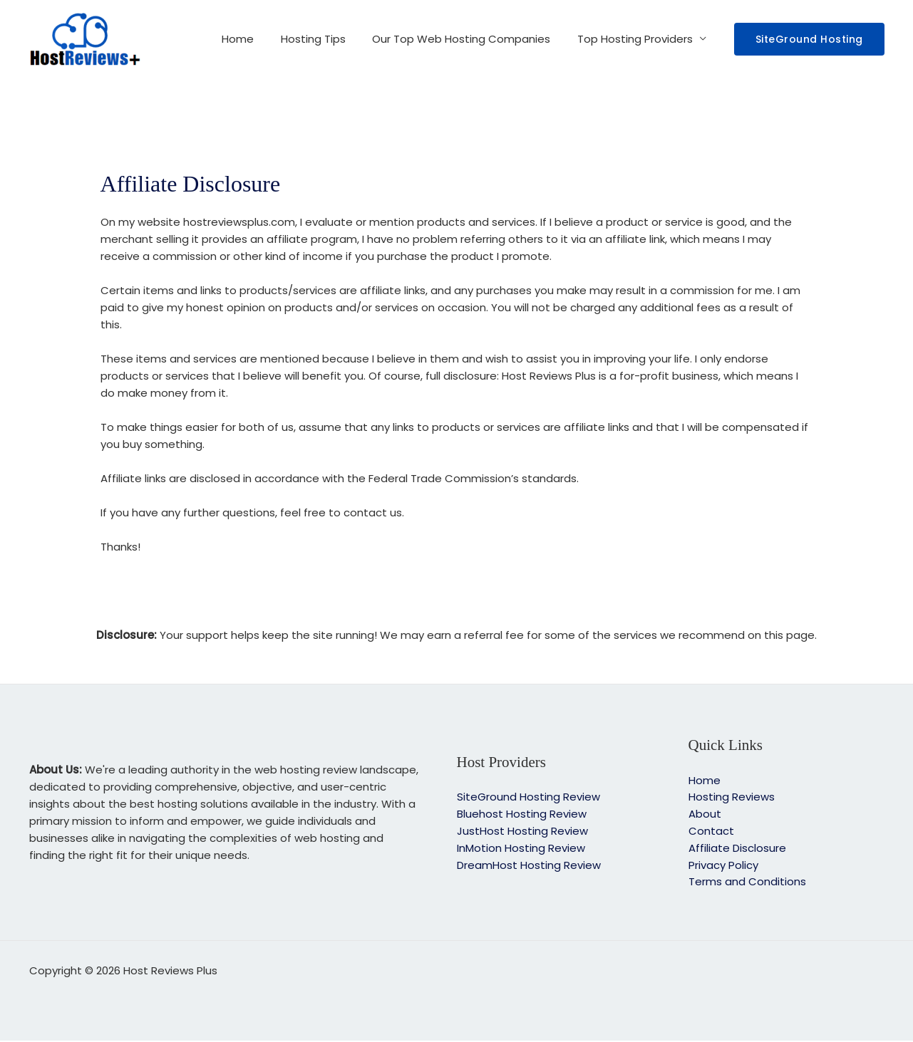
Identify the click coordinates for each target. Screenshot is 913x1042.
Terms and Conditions (747, 882)
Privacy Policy (723, 865)
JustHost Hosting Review (522, 831)
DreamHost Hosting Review (529, 865)
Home (257, 38)
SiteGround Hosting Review (528, 797)
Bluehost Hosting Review (522, 814)
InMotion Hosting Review (521, 848)
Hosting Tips (326, 38)
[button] (809, 39)
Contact (711, 831)
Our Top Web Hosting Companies (470, 38)
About (704, 814)
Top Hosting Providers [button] (638, 38)
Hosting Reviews (731, 797)
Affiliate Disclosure (737, 848)
